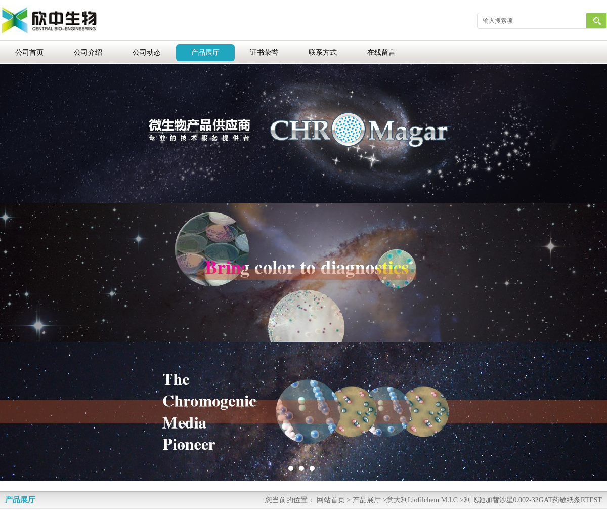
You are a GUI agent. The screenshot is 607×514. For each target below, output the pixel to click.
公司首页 (29, 52)
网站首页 (331, 500)
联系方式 (323, 52)
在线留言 (381, 52)
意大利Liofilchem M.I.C (422, 500)
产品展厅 (205, 52)
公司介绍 (88, 52)
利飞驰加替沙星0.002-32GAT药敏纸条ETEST (533, 500)
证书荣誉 (264, 52)
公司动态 (147, 52)
